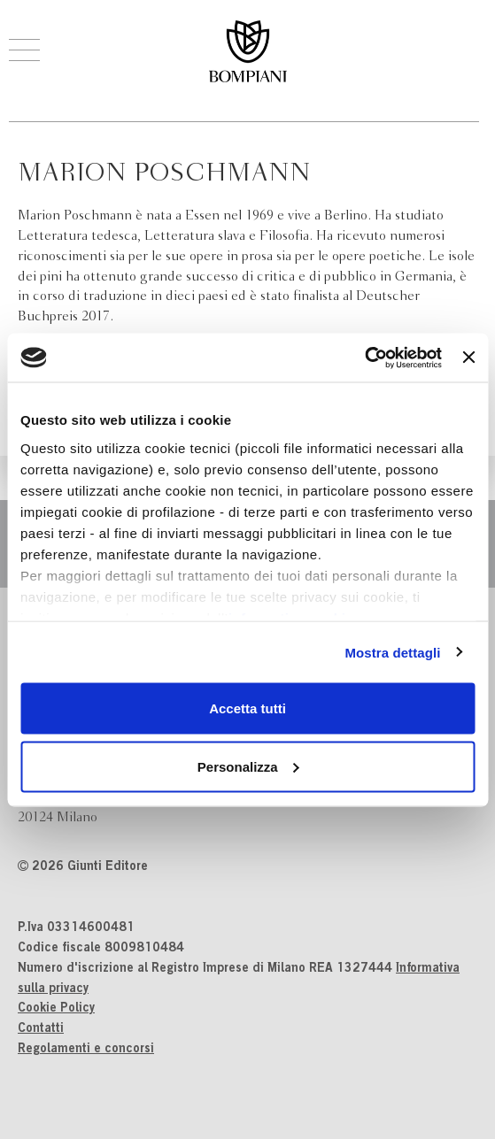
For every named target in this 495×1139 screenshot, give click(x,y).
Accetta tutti (247, 708)
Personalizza (248, 765)
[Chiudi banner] (468, 357)
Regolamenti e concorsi (86, 1049)
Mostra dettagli (392, 651)
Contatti (41, 1029)
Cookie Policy (56, 1009)
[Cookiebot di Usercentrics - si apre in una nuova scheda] (364, 357)
